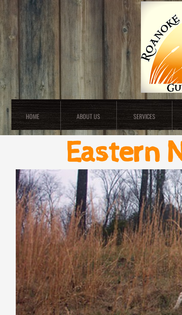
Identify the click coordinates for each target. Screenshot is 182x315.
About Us (88, 116)
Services (144, 116)
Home (32, 116)
